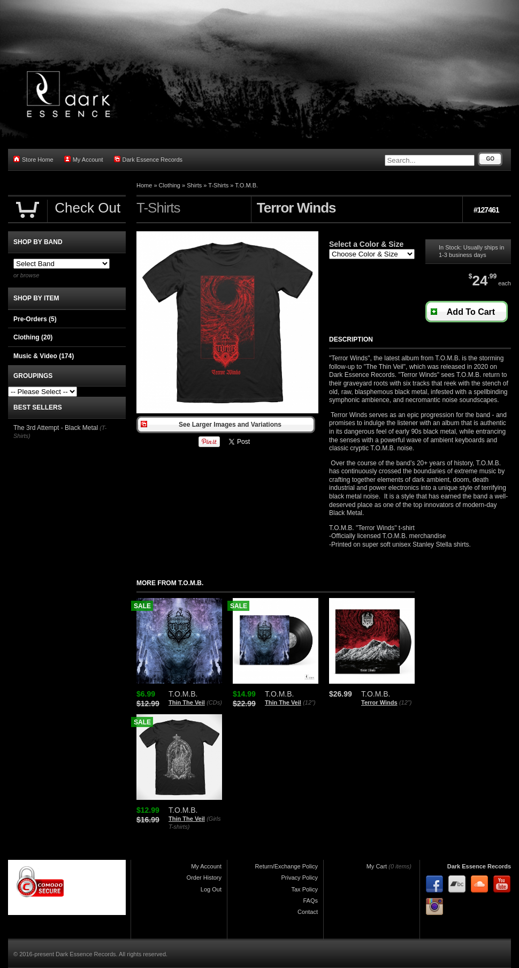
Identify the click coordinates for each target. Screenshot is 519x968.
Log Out (211, 889)
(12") (309, 702)
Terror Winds (379, 702)
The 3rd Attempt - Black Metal (55, 428)
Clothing (169, 185)
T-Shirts (218, 185)
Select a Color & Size (366, 244)
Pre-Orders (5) (35, 319)
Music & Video (43, 356)
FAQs (310, 900)
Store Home (33, 159)
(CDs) (214, 702)
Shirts (194, 185)
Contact (307, 912)
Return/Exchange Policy (286, 866)
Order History (204, 877)
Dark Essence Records (148, 159)
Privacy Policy (299, 877)
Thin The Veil (187, 702)
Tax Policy (304, 889)
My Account (83, 159)
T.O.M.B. (246, 185)
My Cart (377, 866)
